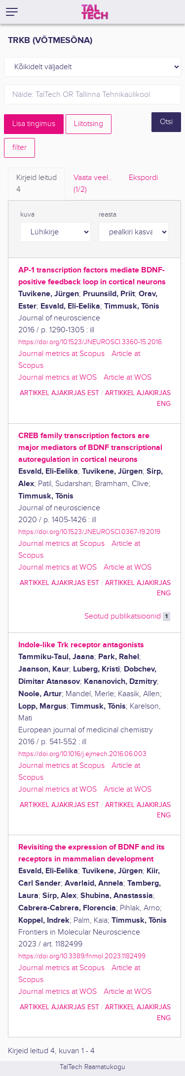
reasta (107, 215)
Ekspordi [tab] (143, 177)
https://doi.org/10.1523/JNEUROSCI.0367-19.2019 (89, 532)
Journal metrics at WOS (57, 377)
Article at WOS (127, 377)
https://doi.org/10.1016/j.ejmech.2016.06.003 (82, 754)
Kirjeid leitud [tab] (36, 184)
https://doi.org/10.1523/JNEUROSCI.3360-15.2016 (90, 342)
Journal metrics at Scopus (61, 354)
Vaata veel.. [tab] (93, 184)
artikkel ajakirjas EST (59, 393)
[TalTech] (95, 12)
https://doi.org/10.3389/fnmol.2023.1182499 (82, 956)
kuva (27, 215)
